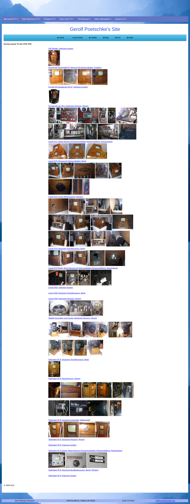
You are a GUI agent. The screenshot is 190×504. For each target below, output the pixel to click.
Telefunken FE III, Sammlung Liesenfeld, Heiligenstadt (69, 420)
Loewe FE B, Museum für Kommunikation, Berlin (67, 161)
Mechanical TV (11, 19)
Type (117, 38)
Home (60, 38)
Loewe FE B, (53, 248)
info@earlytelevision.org (165, 501)
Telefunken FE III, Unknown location (62, 445)
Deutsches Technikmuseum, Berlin (71, 248)
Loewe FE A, (53, 141)
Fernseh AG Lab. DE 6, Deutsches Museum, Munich (68, 106)
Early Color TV (66, 19)
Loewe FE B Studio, (56, 268)
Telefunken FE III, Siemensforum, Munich (64, 378)
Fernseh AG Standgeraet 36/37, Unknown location (68, 87)
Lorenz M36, (53, 293)
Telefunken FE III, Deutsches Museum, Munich (66, 439)
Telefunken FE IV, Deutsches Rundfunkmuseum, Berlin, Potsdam (73, 470)
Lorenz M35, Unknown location (60, 287)
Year (106, 38)
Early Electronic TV (31, 19)
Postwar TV (50, 19)
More (130, 38)
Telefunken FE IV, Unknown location (62, 476)
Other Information (102, 19)
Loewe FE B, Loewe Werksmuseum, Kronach (65, 197)
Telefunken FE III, (55, 359)
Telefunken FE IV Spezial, (58, 450)
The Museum (84, 19)
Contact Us (120, 19)
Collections (77, 38)
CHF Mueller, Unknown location (60, 48)
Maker (93, 38)
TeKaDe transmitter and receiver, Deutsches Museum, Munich (72, 318)
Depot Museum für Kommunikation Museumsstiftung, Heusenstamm (85, 141)
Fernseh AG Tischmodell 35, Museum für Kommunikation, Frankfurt (74, 67)
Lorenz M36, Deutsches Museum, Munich (64, 299)
